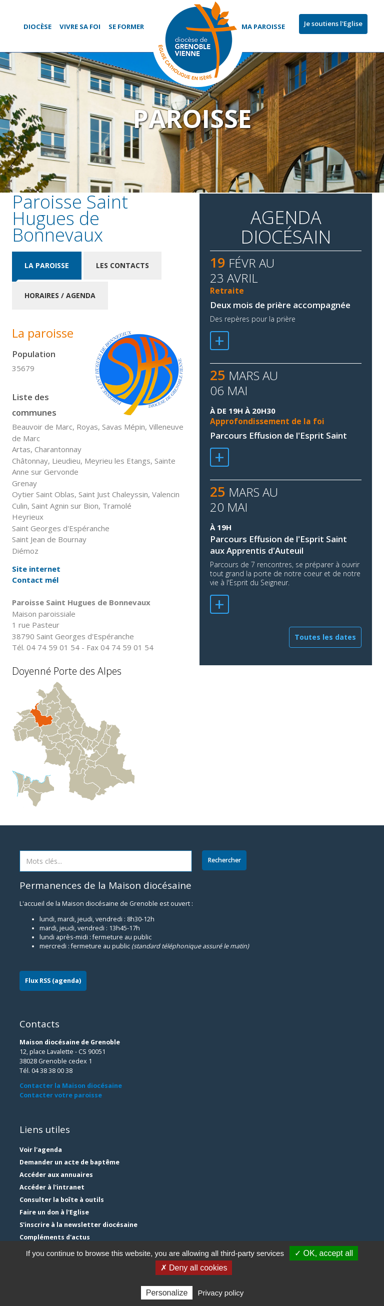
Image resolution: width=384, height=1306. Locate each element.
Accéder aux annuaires (56, 1174)
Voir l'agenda (41, 1149)
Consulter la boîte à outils (62, 1199)
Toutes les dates (325, 637)
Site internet (36, 569)
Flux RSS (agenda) (53, 980)
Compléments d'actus (55, 1237)
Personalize (167, 1292)
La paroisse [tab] (46, 265)
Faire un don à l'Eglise (54, 1212)
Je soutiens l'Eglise (333, 23)
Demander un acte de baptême (70, 1162)
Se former (126, 26)
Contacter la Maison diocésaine (71, 1085)
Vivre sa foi (80, 26)
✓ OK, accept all (323, 1253)
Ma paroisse (263, 26)
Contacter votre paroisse (61, 1095)
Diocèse (38, 26)
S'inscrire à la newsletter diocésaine (79, 1224)
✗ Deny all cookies (194, 1267)
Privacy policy (221, 1292)
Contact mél (35, 580)
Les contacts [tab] (122, 265)
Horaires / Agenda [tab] (60, 295)
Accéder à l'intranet (52, 1187)
